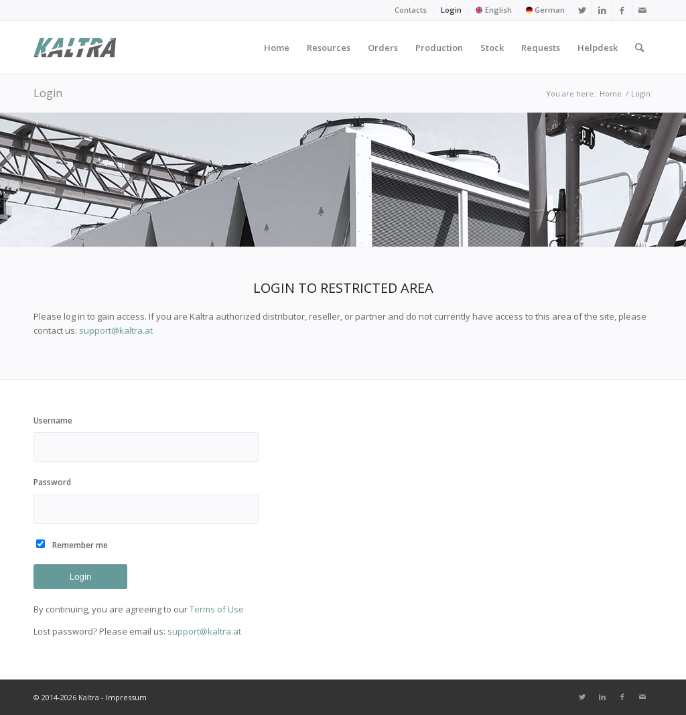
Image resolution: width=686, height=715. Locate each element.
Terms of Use (217, 609)
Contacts (411, 10)
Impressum (126, 697)
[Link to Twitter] (582, 10)
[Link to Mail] (642, 10)
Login (451, 10)
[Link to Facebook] (622, 10)
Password (146, 499)
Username (146, 438)
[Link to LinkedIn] (602, 10)
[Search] (639, 47)
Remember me (80, 545)
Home (611, 93)
